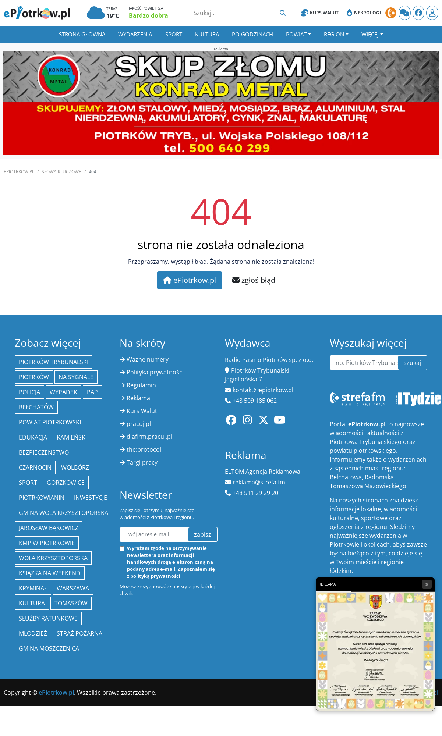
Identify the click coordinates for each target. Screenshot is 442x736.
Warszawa (73, 588)
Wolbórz (75, 467)
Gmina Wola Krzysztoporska (63, 513)
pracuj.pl (139, 424)
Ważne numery (148, 359)
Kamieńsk (71, 437)
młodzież (33, 633)
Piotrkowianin (41, 498)
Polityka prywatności (155, 372)
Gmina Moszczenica (49, 648)
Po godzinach (252, 34)
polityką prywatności (155, 576)
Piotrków (34, 377)
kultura (32, 603)
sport (28, 483)
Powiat (296, 34)
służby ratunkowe (48, 618)
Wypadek (63, 392)
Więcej (370, 34)
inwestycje (90, 498)
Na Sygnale (76, 377)
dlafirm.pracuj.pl (149, 437)
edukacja (33, 437)
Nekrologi (364, 13)
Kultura (207, 34)
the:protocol (144, 449)
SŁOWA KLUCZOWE (61, 171)
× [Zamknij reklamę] (427, 584)
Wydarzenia (135, 34)
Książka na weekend (50, 573)
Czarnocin (35, 467)
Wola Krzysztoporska (53, 558)
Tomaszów (71, 603)
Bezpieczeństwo (44, 452)
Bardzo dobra (148, 15)
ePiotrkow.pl (19, 171)
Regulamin (141, 385)
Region (334, 34)
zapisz (202, 534)
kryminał (33, 588)
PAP (92, 392)
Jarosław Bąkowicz (48, 528)
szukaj (412, 363)
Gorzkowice (66, 483)
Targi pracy (142, 462)
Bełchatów (36, 407)
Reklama (138, 398)
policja (29, 392)
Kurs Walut (320, 13)
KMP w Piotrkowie (47, 543)
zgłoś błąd (253, 280)
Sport (173, 34)
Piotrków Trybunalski (53, 362)
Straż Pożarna (79, 633)
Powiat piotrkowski (50, 422)
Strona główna (82, 34)
